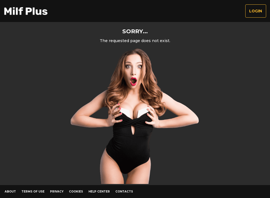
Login (255, 11)
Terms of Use (32, 191)
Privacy (56, 191)
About (10, 191)
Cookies (76, 191)
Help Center (99, 191)
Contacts (124, 191)
